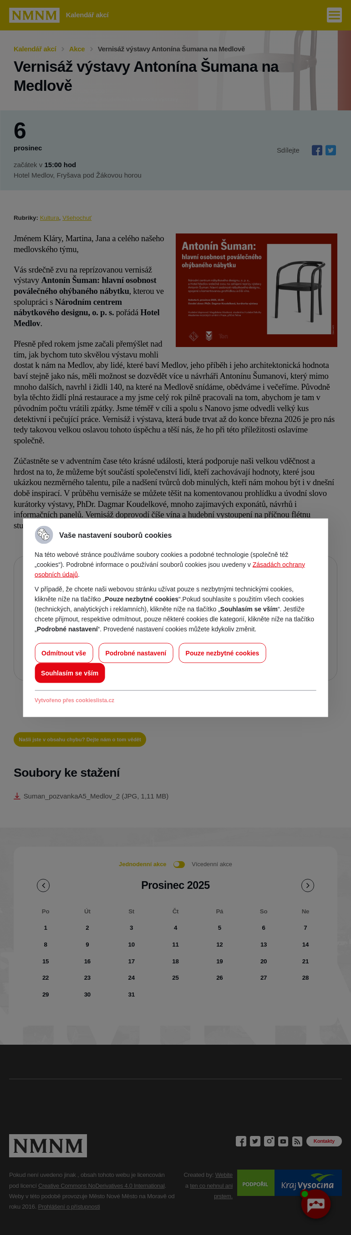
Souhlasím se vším (69, 672)
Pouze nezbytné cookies (222, 652)
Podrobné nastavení (135, 652)
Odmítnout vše (63, 652)
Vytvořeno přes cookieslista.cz (74, 700)
